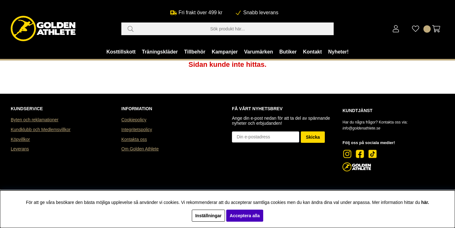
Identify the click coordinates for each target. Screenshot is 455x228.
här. (425, 202)
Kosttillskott (121, 51)
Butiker (288, 51)
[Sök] (227, 28)
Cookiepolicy (133, 119)
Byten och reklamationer (34, 119)
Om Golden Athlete (140, 148)
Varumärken (258, 51)
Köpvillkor (20, 139)
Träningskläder (160, 51)
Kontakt (312, 51)
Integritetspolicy (136, 129)
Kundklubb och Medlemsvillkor (40, 129)
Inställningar (208, 215)
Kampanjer (225, 51)
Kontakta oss (134, 139)
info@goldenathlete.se (361, 128)
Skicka (313, 137)
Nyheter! (338, 51)
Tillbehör (194, 51)
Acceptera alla (245, 215)
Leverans (20, 148)
